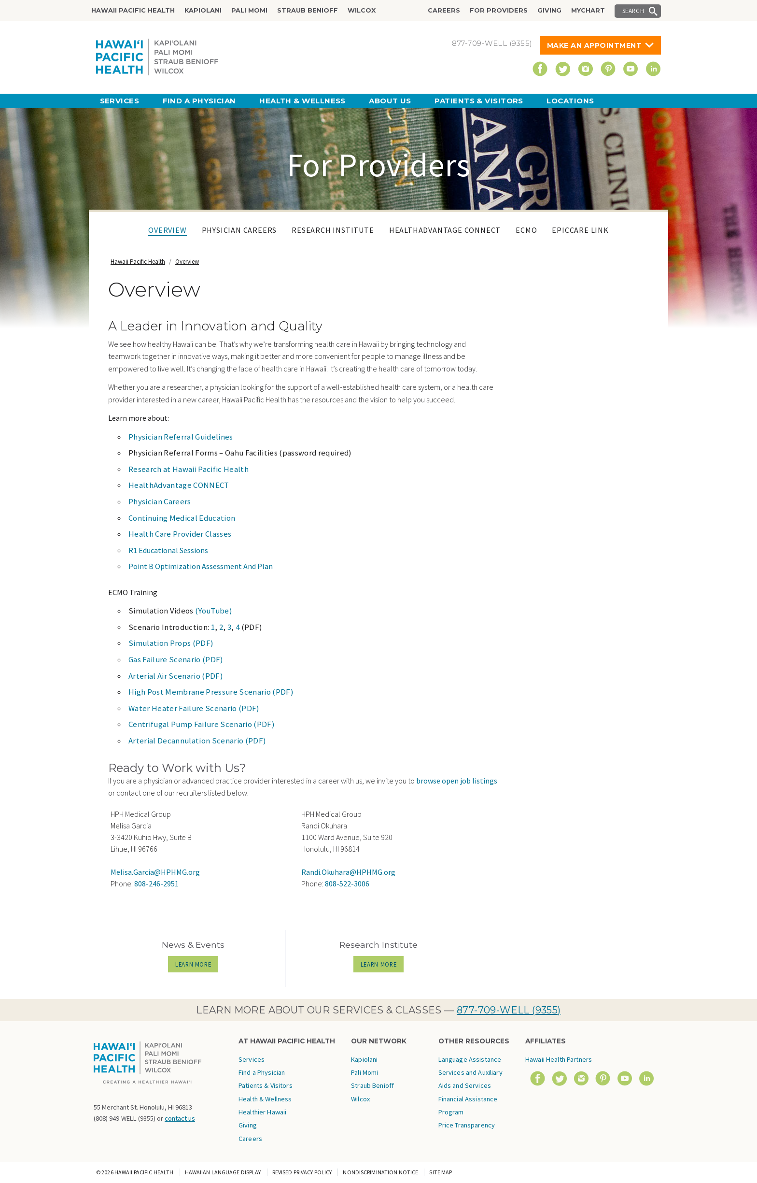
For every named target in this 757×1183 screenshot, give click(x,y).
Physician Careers (239, 230)
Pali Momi (249, 10)
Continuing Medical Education (181, 518)
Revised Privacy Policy (302, 1172)
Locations (570, 100)
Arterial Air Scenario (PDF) (175, 675)
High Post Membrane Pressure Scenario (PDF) (211, 691)
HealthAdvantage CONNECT (445, 230)
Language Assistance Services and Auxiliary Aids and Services (470, 1072)
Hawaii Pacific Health (133, 10)
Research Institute (333, 230)
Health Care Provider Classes (179, 533)
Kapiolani (203, 10)
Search (633, 10)
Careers (444, 10)
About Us (390, 100)
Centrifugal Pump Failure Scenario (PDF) (201, 724)
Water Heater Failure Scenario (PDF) (194, 708)
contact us (180, 1118)
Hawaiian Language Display (223, 1172)
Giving (549, 10)
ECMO (526, 230)
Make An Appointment (594, 45)
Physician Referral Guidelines (180, 436)
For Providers (499, 10)
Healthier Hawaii (262, 1112)
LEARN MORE (196, 964)
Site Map (440, 1172)
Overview (167, 230)
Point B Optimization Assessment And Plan (200, 566)
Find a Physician (199, 100)
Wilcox (362, 10)
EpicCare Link (580, 230)
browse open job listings (456, 780)
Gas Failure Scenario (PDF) (176, 659)
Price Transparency (466, 1125)
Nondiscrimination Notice (380, 1172)
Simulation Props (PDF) (170, 643)
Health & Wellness (302, 100)
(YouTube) (213, 610)
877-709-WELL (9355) (509, 1010)
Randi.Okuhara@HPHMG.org (348, 872)
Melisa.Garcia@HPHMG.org (155, 872)
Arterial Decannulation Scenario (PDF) (197, 740)
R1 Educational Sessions (168, 550)
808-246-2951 (156, 883)
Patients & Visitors (479, 100)
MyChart (588, 10)
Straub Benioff (307, 10)
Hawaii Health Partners (558, 1059)
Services (120, 100)
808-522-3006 (347, 883)
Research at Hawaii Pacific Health (188, 469)
